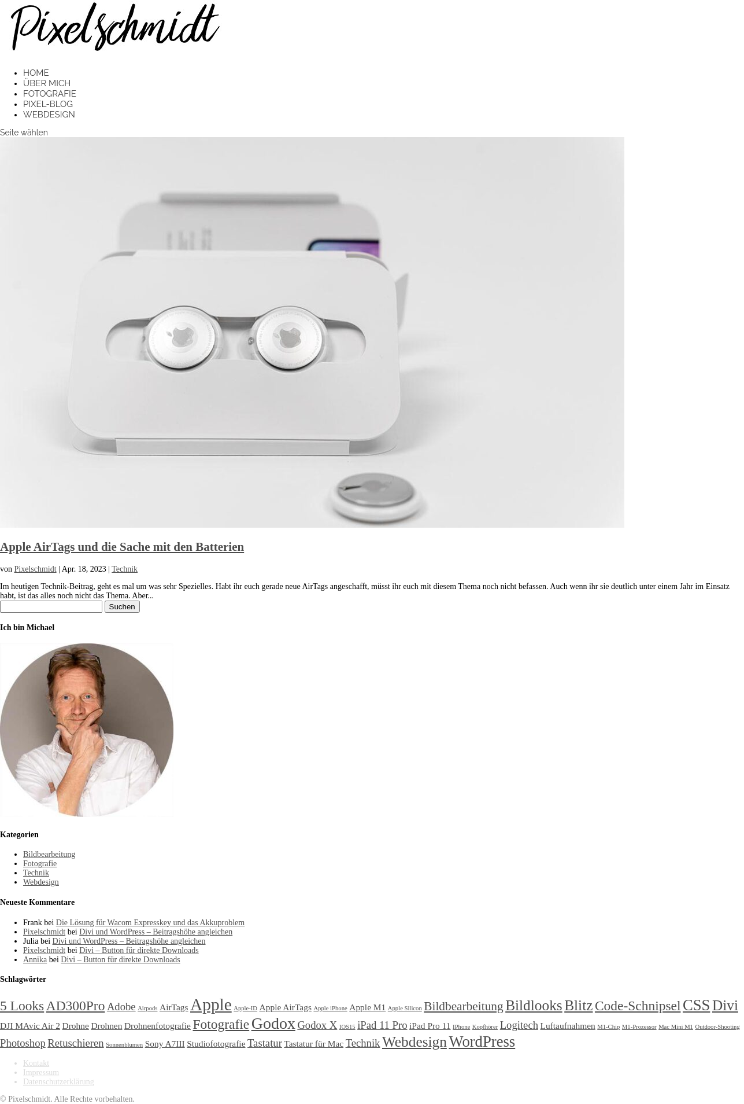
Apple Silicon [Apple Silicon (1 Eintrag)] (405, 1008)
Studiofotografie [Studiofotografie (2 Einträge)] (216, 1043)
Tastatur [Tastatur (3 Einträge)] (264, 1043)
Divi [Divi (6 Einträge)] (725, 1005)
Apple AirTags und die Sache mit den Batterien (122, 547)
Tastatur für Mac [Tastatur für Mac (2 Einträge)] (313, 1043)
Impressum (41, 1072)
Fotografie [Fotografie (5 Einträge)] (221, 1024)
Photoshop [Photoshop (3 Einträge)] (23, 1043)
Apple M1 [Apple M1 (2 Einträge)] (367, 1007)
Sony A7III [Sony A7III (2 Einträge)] (165, 1043)
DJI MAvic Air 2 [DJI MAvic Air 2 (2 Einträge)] (30, 1026)
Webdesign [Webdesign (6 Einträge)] (414, 1041)
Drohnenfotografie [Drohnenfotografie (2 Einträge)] (157, 1026)
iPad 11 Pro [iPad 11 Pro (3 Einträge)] (382, 1025)
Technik (125, 569)
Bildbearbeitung (49, 854)
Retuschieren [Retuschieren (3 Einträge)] (75, 1043)
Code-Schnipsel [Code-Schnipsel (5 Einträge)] (638, 1005)
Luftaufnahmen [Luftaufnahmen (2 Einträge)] (568, 1026)
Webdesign (49, 114)
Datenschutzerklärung (58, 1081)
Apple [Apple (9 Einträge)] (211, 1004)
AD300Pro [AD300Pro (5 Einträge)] (75, 1005)
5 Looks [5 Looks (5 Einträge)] (22, 1005)
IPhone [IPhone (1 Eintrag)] (461, 1027)
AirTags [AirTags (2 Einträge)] (174, 1007)
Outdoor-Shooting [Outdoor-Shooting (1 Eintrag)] (717, 1027)
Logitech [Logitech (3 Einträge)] (519, 1025)
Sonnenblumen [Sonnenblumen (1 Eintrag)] (124, 1045)
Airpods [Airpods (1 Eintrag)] (147, 1008)
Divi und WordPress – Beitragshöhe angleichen (155, 932)
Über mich (47, 83)
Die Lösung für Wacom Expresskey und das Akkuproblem (150, 922)
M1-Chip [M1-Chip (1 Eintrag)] (608, 1027)
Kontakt (36, 1063)
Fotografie (49, 94)
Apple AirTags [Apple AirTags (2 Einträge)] (286, 1007)
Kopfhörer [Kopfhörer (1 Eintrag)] (485, 1027)
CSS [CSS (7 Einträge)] (696, 1005)
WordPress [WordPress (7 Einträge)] (482, 1041)
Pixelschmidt (35, 569)
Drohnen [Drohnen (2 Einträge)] (106, 1026)
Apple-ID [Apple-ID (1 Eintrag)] (245, 1008)
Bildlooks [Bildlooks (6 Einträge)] (533, 1005)
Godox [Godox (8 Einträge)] (273, 1023)
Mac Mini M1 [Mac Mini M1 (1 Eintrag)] (675, 1027)
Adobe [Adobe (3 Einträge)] (121, 1006)
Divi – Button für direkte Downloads (138, 950)
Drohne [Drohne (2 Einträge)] (75, 1026)
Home (36, 73)
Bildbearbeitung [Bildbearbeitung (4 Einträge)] (463, 1006)
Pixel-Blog (48, 104)
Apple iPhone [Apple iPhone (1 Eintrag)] (330, 1008)
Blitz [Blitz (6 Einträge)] (578, 1005)
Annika (35, 959)
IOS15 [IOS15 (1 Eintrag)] (347, 1027)
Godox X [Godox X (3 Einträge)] (317, 1025)
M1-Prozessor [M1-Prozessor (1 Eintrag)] (639, 1027)
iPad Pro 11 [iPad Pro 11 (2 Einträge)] (430, 1026)
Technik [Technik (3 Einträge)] (363, 1043)
